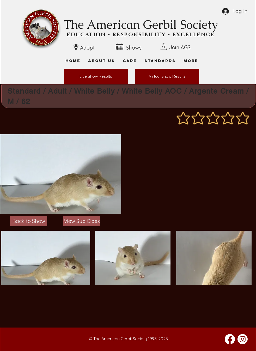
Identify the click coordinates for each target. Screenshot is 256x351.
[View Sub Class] (81, 221)
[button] (191, 60)
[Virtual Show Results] (167, 76)
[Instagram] (242, 339)
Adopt (87, 47)
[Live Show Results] (96, 76)
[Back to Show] (28, 221)
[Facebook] (230, 339)
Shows (134, 47)
